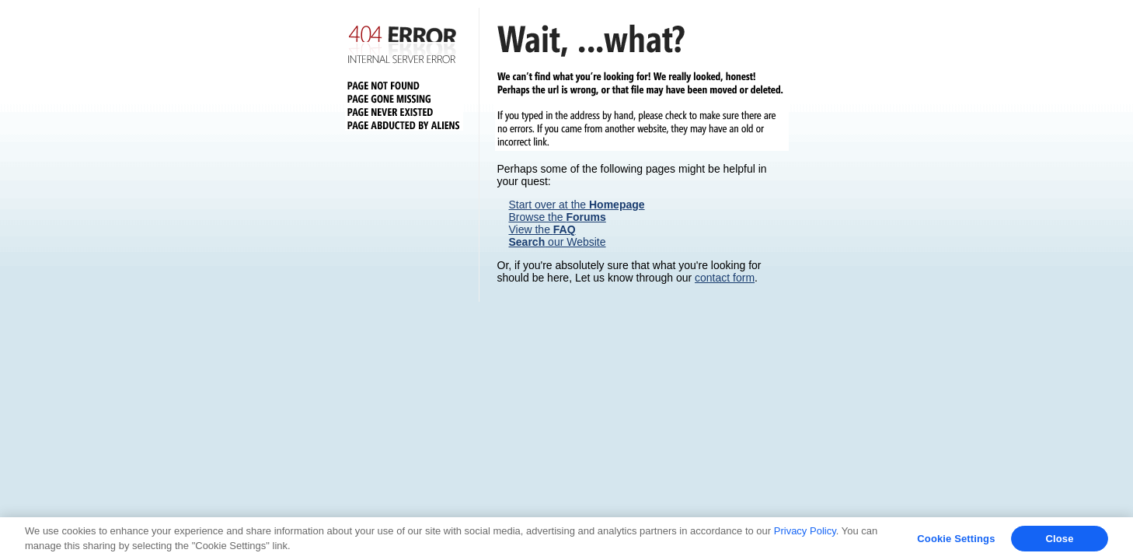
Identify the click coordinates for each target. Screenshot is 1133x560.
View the (542, 229)
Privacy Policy (805, 531)
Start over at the (577, 204)
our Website (557, 242)
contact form (725, 277)
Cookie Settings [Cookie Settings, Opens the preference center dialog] (956, 538)
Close (1059, 538)
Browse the (557, 217)
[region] (566, 538)
